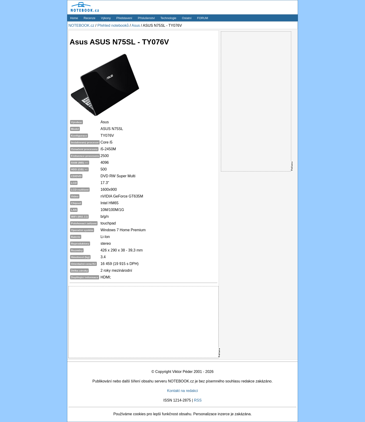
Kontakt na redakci (182, 391)
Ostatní (187, 18)
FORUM (202, 18)
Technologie (168, 18)
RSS (198, 400)
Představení (124, 18)
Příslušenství (146, 18)
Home (74, 18)
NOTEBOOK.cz (81, 25)
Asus (136, 25)
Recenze (89, 18)
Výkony (106, 18)
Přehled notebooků (112, 25)
